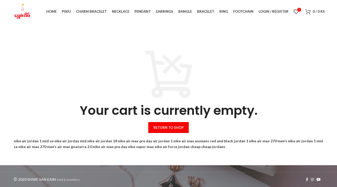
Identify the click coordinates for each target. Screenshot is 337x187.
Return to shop (168, 127)
